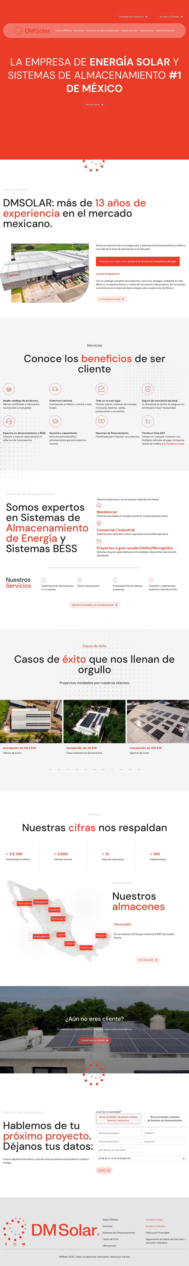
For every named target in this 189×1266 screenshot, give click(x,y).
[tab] (118, 1119)
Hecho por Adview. (120, 1256)
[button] (7, 729)
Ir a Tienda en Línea (173, 443)
